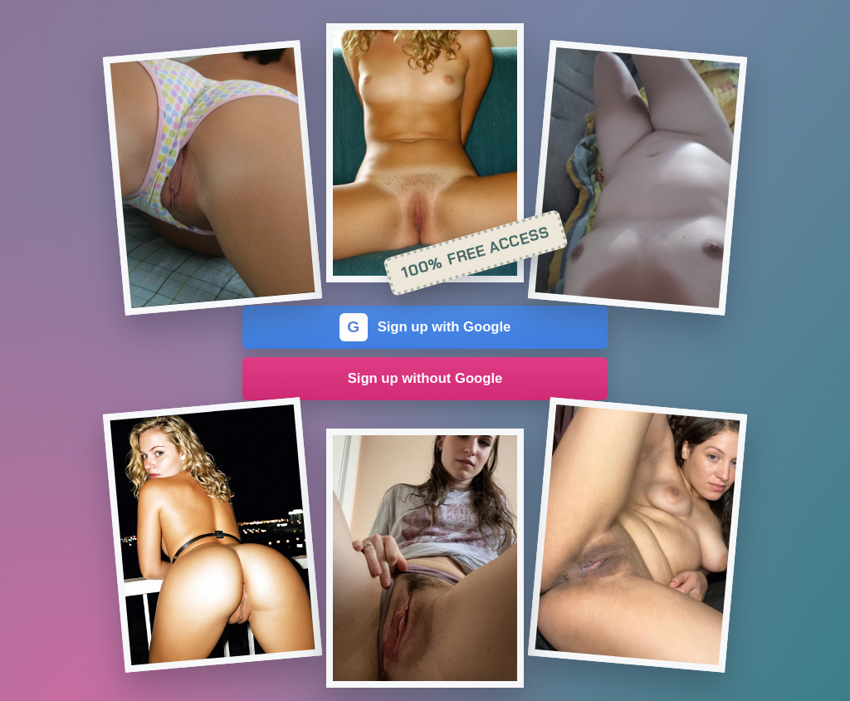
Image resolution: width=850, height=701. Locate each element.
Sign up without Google (425, 378)
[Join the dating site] (212, 178)
